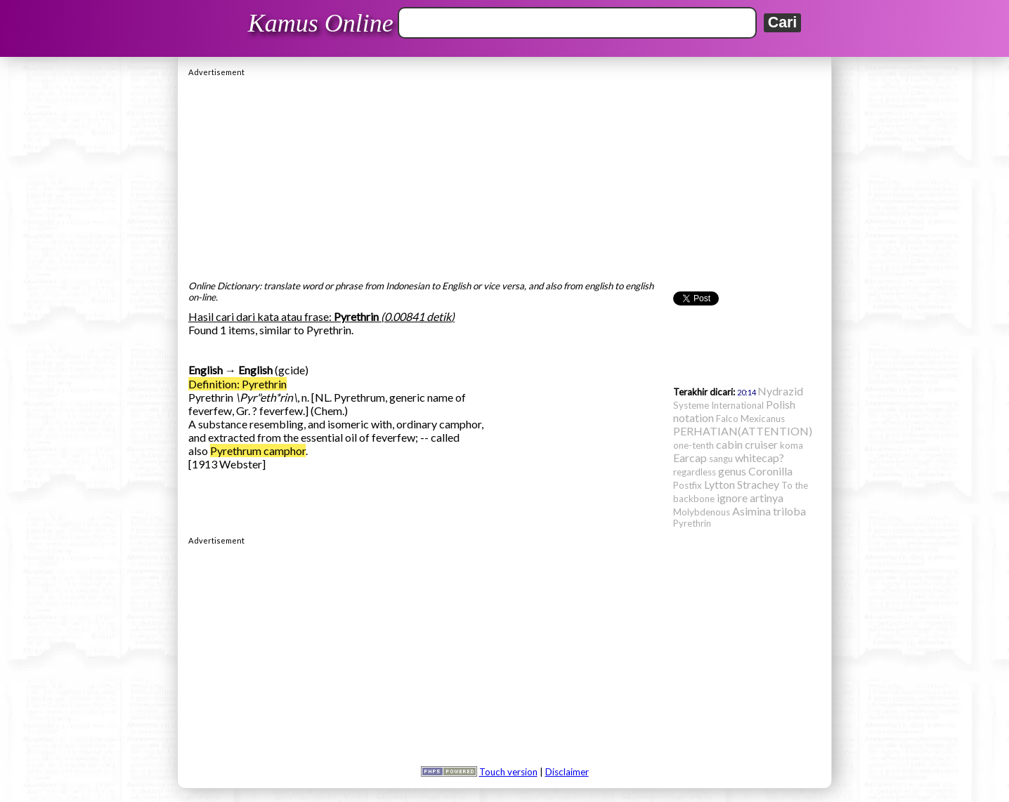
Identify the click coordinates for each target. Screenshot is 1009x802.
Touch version (508, 771)
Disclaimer (567, 771)
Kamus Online (320, 23)
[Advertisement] (504, 175)
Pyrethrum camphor (258, 450)
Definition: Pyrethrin (237, 383)
